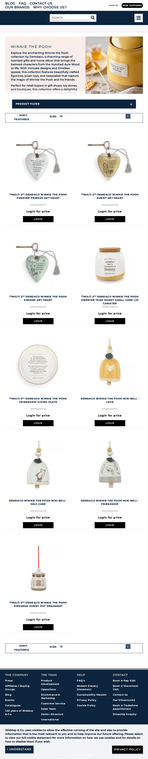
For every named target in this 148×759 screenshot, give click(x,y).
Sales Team (48, 708)
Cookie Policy (86, 705)
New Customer (132, 5)
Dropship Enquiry (125, 714)
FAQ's (81, 680)
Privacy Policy (86, 700)
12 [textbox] (61, 116)
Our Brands (17, 7)
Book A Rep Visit (124, 680)
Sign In (113, 5)
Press (9, 680)
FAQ (22, 3)
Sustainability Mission (92, 694)
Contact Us (41, 3)
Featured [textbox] (21, 119)
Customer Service (53, 703)
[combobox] (23, 119)
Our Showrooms (124, 700)
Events (9, 700)
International (50, 719)
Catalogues (12, 705)
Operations (48, 689)
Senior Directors (52, 714)
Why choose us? (50, 7)
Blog (10, 3)
